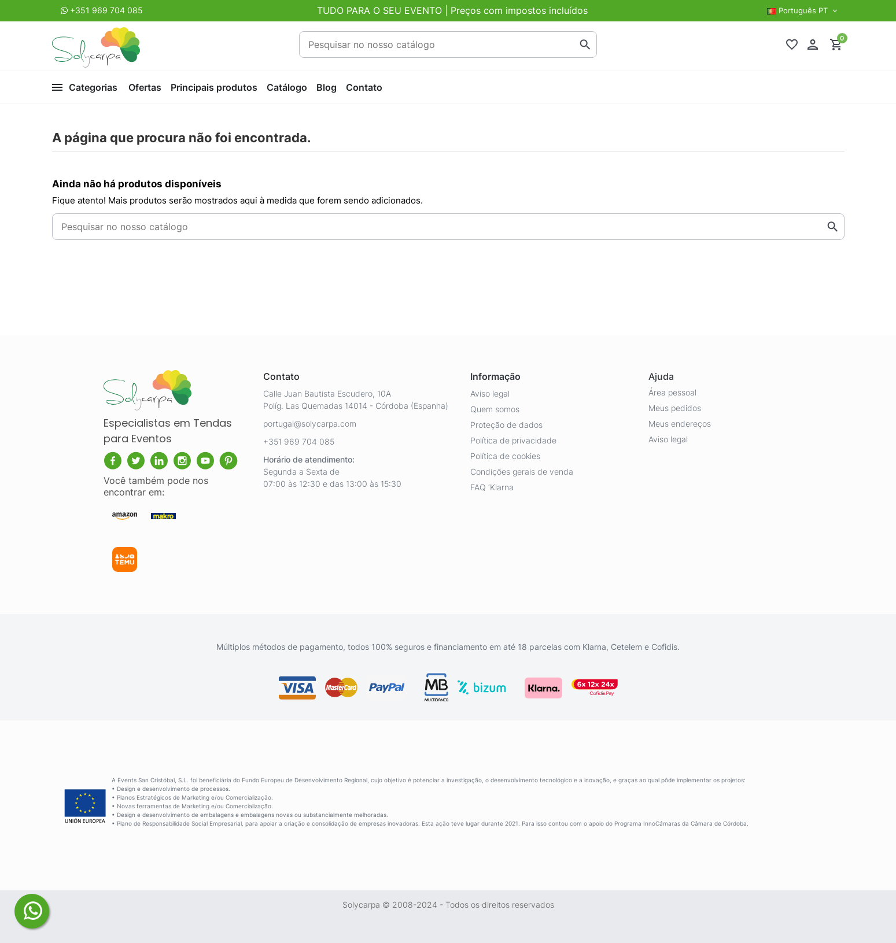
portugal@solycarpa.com (309, 423)
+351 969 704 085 (106, 10)
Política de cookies (505, 456)
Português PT (803, 10)
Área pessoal (672, 392)
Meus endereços (679, 423)
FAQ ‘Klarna (492, 487)
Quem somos (494, 409)
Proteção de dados (506, 425)
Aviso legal (490, 393)
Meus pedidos (674, 408)
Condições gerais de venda (521, 471)
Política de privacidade (513, 440)
